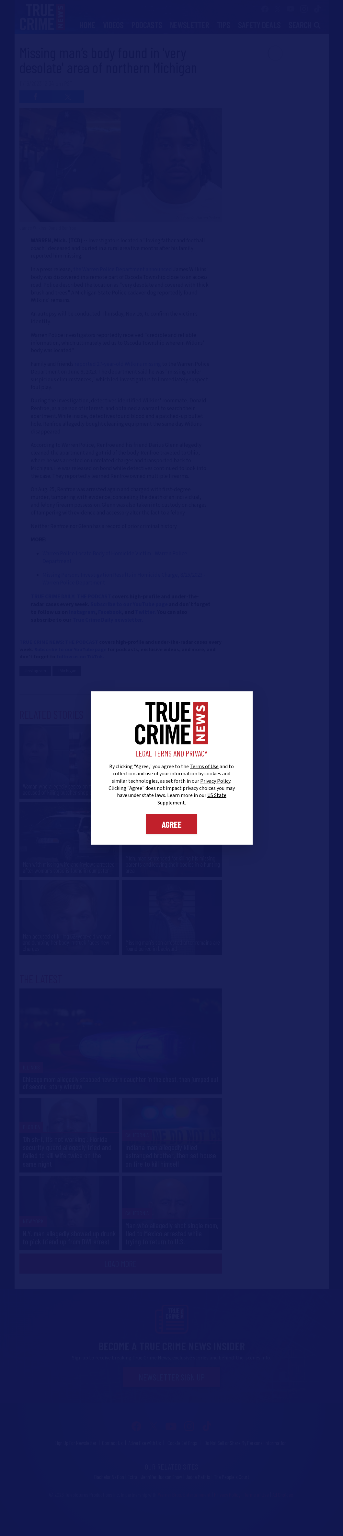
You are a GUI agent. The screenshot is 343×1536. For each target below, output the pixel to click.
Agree (172, 824)
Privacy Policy (215, 781)
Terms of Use (204, 766)
